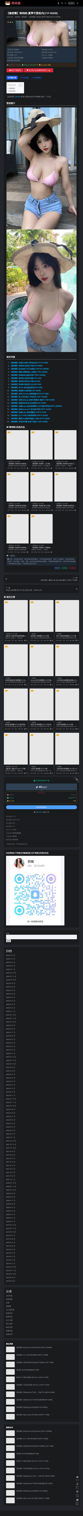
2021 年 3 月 (10, 1173)
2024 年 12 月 (11, 1015)
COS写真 (9, 1296)
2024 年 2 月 (10, 1050)
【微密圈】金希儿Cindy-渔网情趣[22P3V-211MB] (29, 394)
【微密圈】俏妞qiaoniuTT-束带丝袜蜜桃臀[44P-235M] (34, 1400)
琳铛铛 (50, 58)
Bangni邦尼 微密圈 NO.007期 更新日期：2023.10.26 (41, 681)
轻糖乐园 (9, 1331)
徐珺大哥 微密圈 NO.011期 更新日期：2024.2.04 (41, 726)
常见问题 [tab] (25, 78)
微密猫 (17, 17)
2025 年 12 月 (11, 973)
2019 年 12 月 (11, 1225)
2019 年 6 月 (10, 1246)
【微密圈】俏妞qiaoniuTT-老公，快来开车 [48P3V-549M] (35, 1392)
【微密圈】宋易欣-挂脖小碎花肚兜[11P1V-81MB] (29, 363)
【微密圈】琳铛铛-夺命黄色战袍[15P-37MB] (17, 549)
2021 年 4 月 (10, 1169)
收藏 (64, 568)
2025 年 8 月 (10, 987)
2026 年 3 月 (10, 962)
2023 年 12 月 (11, 1057)
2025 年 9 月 (10, 983)
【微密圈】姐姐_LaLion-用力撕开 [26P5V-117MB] (32, 1415)
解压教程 (17, 60)
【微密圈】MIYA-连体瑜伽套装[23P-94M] (26, 387)
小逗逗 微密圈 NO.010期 (39, 769)
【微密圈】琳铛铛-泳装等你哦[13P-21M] (25, 378)
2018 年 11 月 (11, 1271)
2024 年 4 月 (10, 1043)
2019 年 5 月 (10, 1250)
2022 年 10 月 (11, 1106)
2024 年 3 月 (10, 1046)
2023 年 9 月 (10, 1067)
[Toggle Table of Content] (19, 85)
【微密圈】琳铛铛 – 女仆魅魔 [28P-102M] (41, 465)
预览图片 (12, 89)
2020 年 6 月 (10, 1204)
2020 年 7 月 (10, 1201)
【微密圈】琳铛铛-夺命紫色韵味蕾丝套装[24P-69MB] (17, 465)
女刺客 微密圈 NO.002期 (64, 725)
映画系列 (9, 1313)
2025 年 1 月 (10, 1011)
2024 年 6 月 (10, 1036)
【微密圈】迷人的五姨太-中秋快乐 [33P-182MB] (28, 397)
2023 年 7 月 (10, 1074)
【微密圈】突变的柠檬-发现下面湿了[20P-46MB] (29, 422)
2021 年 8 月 (10, 1155)
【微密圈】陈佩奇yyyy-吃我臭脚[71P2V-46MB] (31, 1407)
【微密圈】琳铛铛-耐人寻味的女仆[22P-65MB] (40, 507)
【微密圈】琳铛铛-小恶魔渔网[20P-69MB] (40, 549)
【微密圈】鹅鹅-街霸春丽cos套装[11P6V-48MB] (28, 372)
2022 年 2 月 (10, 1134)
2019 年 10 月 (11, 1232)
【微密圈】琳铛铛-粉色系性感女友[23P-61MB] (17, 507)
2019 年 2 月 (10, 1260)
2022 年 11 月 (11, 1102)
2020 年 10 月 (11, 1190)
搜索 (7, 934)
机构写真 (9, 1317)
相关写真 (12, 91)
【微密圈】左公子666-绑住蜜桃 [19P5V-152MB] (32, 1355)
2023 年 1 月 (10, 1095)
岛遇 (7, 1303)
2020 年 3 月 (10, 1215)
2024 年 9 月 (10, 1025)
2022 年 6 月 (10, 1120)
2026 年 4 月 (10, 959)
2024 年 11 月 (11, 1018)
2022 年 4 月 (10, 1127)
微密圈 (24, 17)
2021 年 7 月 (10, 1159)
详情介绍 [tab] (12, 78)
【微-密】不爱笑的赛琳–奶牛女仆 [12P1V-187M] (32, 1378)
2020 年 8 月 (10, 1197)
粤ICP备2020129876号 (55, 1514)
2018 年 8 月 (10, 1281)
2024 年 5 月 (10, 1039)
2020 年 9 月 (10, 1194)
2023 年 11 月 (11, 1060)
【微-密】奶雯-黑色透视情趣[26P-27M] (15, 637)
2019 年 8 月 (10, 1239)
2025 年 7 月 (10, 990)
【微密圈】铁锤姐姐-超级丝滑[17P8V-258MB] (28, 375)
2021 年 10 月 (11, 1148)
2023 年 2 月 (10, 1092)
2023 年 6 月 (10, 1078)
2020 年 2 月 (10, 1218)
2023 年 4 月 (10, 1085)
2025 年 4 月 (10, 1001)
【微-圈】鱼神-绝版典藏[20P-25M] (27, 1370)
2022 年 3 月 (10, 1131)
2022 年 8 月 (10, 1113)
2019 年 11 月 (11, 1229)
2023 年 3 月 (10, 1088)
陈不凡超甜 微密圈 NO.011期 (66, 636)
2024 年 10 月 (11, 1022)
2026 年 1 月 (10, 969)
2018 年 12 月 (11, 1267)
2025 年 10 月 (11, 980)
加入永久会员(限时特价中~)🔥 (38, 70)
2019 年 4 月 (10, 1253)
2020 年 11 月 (11, 1187)
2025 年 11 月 (11, 976)
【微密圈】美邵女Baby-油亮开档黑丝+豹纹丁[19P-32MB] (32, 400)
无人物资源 (10, 1310)
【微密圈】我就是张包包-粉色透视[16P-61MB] (28, 403)
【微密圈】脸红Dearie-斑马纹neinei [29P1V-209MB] (34, 1348)
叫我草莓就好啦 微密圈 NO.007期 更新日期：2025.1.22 (15, 681)
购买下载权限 (15, 70)
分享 (57, 568)
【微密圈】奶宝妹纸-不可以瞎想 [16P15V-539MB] (29, 369)
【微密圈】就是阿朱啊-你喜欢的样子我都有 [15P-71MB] (34, 1363)
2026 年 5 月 (10, 955)
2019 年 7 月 (10, 1243)
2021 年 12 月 (11, 1141)
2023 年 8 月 (10, 1071)
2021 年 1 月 (10, 1180)
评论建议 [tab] (39, 78)
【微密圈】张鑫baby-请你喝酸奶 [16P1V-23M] (28, 412)
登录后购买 (41, 807)
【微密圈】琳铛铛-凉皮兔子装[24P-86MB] (26, 366)
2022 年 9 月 (10, 1110)
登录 (71, 3)
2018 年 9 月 (10, 1278)
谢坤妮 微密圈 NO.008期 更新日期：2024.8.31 (16, 726)
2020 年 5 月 (10, 1208)
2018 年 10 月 (11, 1274)
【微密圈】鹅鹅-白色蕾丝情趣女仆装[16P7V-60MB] (30, 419)
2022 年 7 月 (10, 1117)
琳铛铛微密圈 (18, 58)
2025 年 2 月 (10, 1008)
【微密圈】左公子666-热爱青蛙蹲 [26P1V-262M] (29, 415)
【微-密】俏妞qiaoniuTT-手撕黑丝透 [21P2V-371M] (15, 770)
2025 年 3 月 (10, 1004)
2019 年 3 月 (10, 1257)
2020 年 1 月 (10, 1222)
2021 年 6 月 (10, 1162)
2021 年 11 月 (11, 1145)
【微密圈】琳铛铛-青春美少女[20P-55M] (25, 384)
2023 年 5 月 (10, 1081)
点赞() (72, 568)
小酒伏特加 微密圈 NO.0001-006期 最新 (67, 770)
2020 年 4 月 (10, 1211)
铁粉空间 (9, 1334)
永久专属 (17, 462)
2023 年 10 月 (11, 1064)
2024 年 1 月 (10, 1053)
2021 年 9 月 (10, 1152)
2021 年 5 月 (10, 1166)
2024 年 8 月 (10, 1029)
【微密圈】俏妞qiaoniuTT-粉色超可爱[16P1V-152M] (30, 409)
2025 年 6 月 (10, 994)
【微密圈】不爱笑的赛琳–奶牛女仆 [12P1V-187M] (32, 1385)
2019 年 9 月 (10, 1236)
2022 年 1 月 (10, 1138)
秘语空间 (9, 1327)
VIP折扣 (41, 793)
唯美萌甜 (9, 1299)
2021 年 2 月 (10, 1176)
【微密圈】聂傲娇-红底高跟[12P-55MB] (25, 391)
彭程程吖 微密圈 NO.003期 (40, 636)
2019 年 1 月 (10, 1264)
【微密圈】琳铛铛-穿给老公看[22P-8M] (25, 381)
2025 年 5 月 (10, 997)
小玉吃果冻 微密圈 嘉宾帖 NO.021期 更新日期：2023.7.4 (67, 681)
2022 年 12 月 (11, 1099)
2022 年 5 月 (10, 1124)
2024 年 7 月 (10, 1032)
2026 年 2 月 (10, 966)
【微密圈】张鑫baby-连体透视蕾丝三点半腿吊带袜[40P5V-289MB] (36, 406)
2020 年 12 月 (11, 1183)
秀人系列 (9, 1324)
